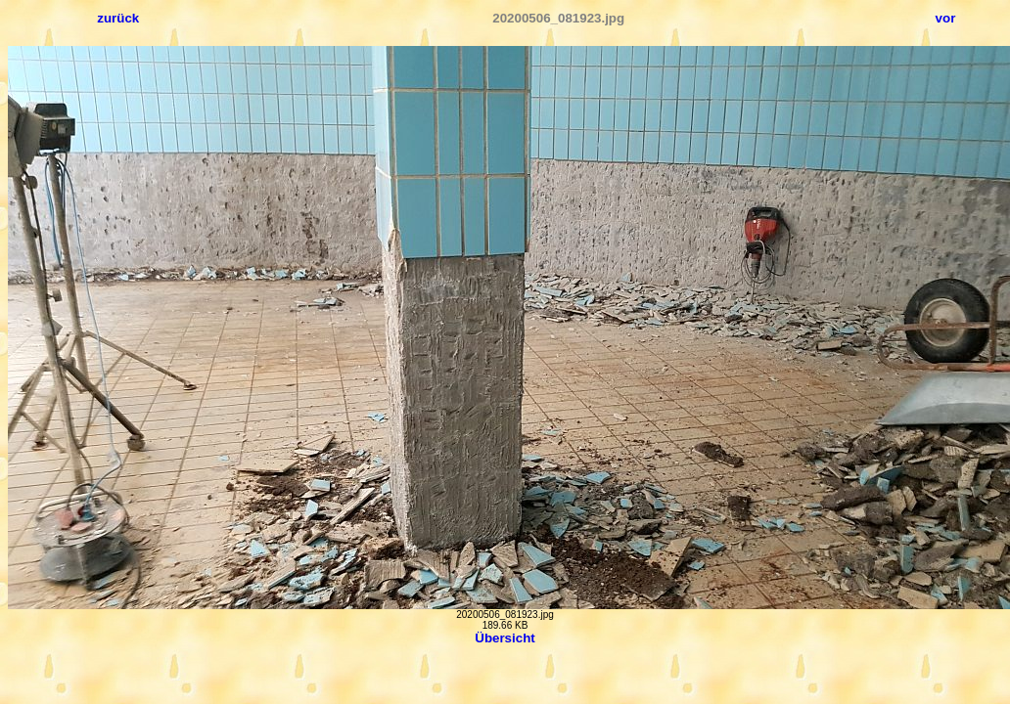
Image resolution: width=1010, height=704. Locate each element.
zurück (118, 18)
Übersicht (504, 638)
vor (946, 18)
